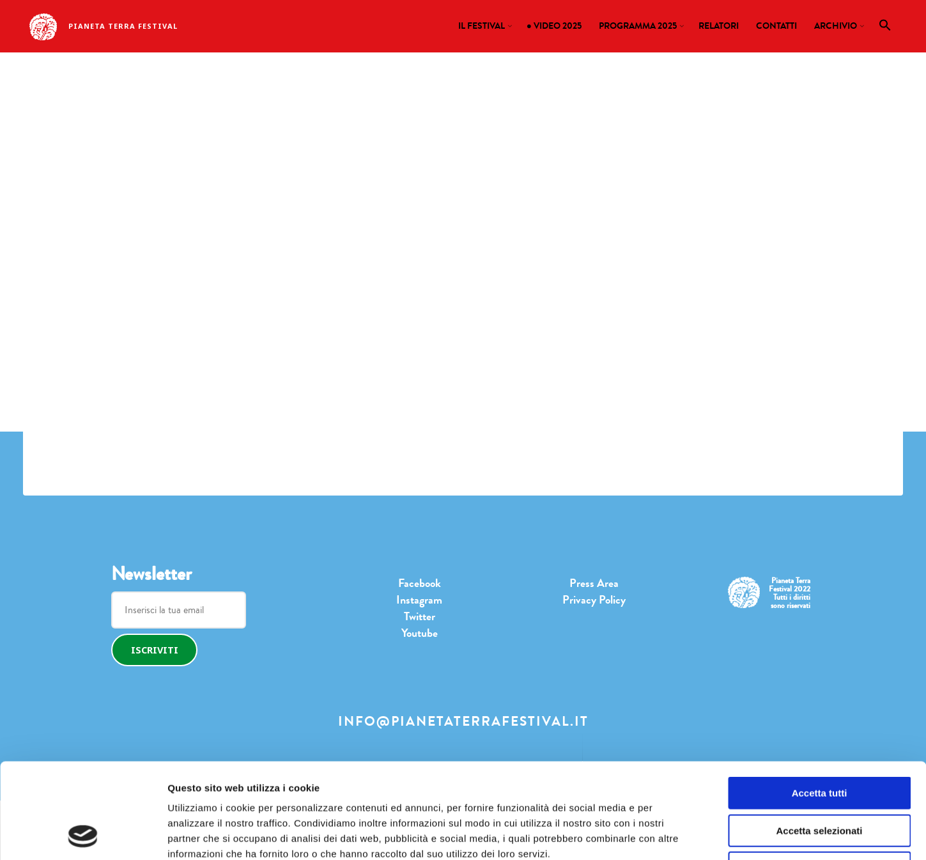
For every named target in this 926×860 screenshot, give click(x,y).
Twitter (419, 616)
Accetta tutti (819, 703)
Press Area (594, 583)
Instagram (419, 599)
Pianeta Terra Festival (123, 26)
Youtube (419, 633)
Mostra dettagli (642, 834)
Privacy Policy (594, 599)
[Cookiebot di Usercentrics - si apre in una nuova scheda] (83, 835)
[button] (885, 28)
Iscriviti (154, 650)
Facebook (419, 583)
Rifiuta (820, 778)
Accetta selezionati (819, 741)
